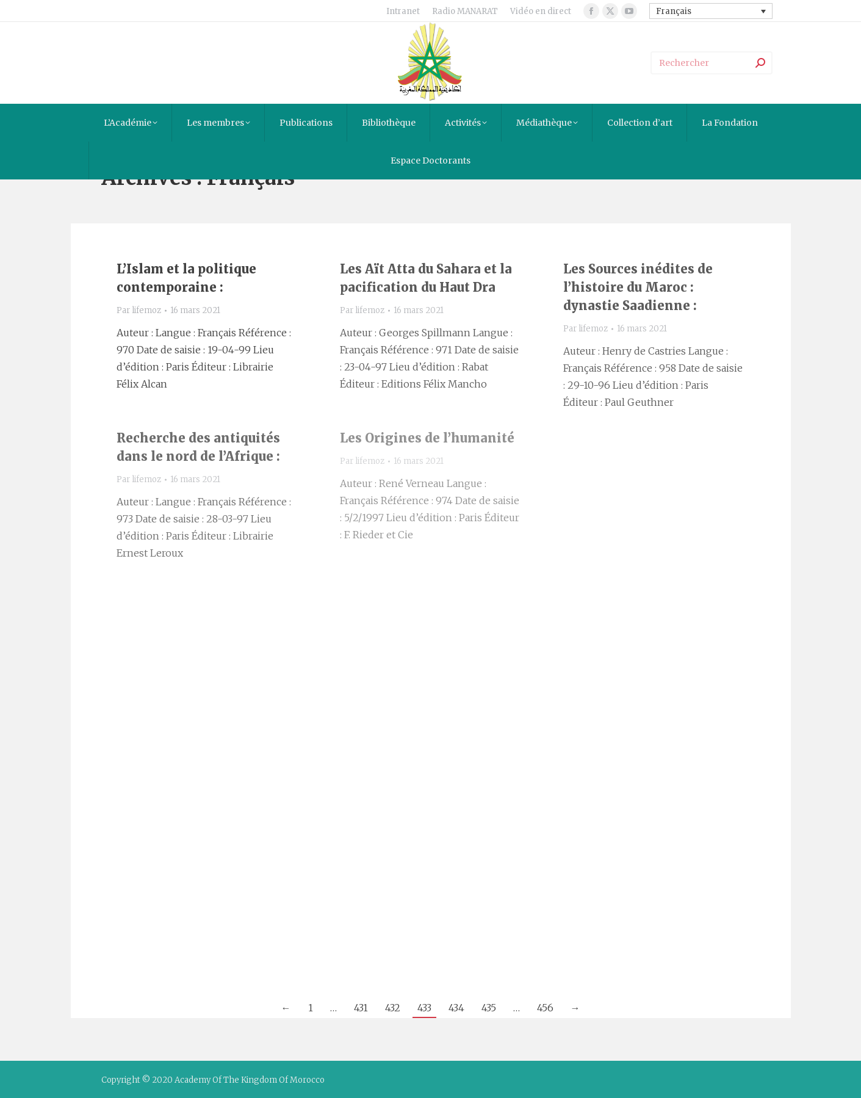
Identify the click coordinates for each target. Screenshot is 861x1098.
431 (361, 1008)
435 (488, 1008)
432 (392, 1008)
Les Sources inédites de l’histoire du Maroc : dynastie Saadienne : (638, 287)
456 (545, 1008)
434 (456, 1008)
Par (139, 310)
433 (424, 1008)
